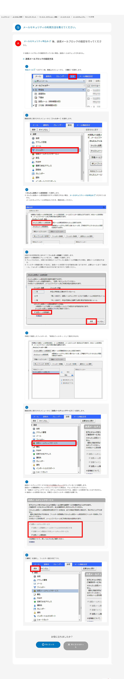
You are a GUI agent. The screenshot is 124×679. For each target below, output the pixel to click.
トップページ (5, 17)
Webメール (29, 70)
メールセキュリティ (79, 17)
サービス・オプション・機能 (48, 17)
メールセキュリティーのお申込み (81, 195)
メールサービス (65, 17)
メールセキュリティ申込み (38, 41)
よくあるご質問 (17, 17)
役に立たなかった (78, 645)
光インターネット (30, 17)
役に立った (49, 645)
